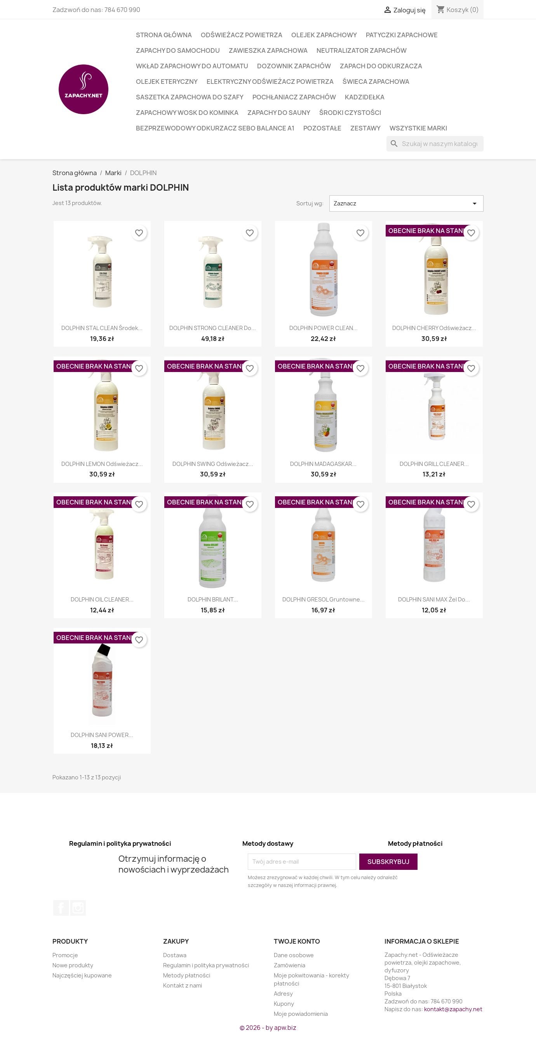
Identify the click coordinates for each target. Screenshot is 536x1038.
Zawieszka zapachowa (268, 50)
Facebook (61, 908)
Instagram (78, 908)
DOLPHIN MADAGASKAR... (323, 464)
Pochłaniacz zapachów (294, 97)
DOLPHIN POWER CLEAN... (323, 328)
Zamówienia (289, 965)
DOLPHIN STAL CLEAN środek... (102, 328)
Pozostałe (322, 128)
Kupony (284, 1003)
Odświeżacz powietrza (241, 35)
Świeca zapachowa (376, 81)
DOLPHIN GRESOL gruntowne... (323, 599)
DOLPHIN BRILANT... (213, 599)
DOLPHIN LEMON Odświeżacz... (102, 464)
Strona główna (164, 35)
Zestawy (365, 128)
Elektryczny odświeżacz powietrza (270, 81)
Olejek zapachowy (324, 35)
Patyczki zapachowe (402, 35)
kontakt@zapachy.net (453, 1009)
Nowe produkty (72, 965)
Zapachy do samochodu (178, 50)
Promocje (65, 955)
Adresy (283, 993)
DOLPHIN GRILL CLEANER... (434, 464)
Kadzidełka (365, 97)
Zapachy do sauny (278, 112)
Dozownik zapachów (294, 66)
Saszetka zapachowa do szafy (190, 97)
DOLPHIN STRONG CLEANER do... (212, 328)
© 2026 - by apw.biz (268, 1028)
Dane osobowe (294, 955)
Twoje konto (297, 941)
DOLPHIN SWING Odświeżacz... (212, 464)
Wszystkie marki (418, 128)
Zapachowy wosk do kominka (187, 112)
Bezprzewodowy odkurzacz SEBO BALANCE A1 (215, 128)
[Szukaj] (435, 143)
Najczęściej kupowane (82, 975)
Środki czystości (350, 112)
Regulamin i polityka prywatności (206, 965)
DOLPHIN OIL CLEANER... (102, 599)
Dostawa (174, 955)
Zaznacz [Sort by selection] (407, 203)
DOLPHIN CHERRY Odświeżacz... (434, 328)
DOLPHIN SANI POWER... (102, 735)
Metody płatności (186, 975)
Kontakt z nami (182, 985)
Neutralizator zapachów (362, 50)
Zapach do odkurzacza (381, 66)
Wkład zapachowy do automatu (192, 66)
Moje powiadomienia (301, 1013)
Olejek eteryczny (167, 81)
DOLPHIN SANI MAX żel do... (434, 599)
